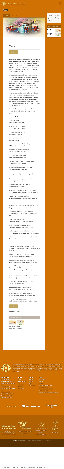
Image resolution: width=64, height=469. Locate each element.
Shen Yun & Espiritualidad (7, 416)
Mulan (17, 15)
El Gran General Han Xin (50, 19)
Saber (12, 15)
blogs (30, 405)
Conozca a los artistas (6, 417)
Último (19, 401)
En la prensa (21, 410)
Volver (5, 15)
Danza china (42, 401)
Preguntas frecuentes (6, 419)
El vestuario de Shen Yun (45, 407)
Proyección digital (43, 409)
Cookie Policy (45, 467)
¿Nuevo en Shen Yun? (6, 403)
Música (41, 403)
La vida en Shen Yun (6, 408)
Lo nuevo (31, 401)
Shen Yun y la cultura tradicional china (48, 414)
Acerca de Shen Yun (22, 404)
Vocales (41, 405)
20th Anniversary (5, 401)
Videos (20, 399)
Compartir (13, 52)
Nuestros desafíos (5, 414)
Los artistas (21, 407)
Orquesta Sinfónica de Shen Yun (8, 406)
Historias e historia (43, 412)
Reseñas (20, 408)
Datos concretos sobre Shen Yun (8, 411)
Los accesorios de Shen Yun (46, 411)
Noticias (31, 399)
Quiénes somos (5, 399)
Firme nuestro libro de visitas (51, 428)
